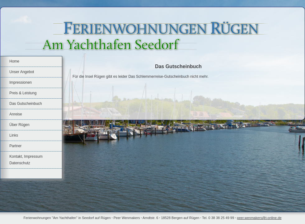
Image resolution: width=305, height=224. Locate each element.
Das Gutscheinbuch (25, 103)
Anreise (15, 114)
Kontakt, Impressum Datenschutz (26, 159)
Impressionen (20, 82)
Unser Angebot (21, 72)
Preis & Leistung (22, 93)
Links (13, 135)
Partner (15, 146)
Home (14, 61)
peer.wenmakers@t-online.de (259, 218)
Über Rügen (19, 125)
